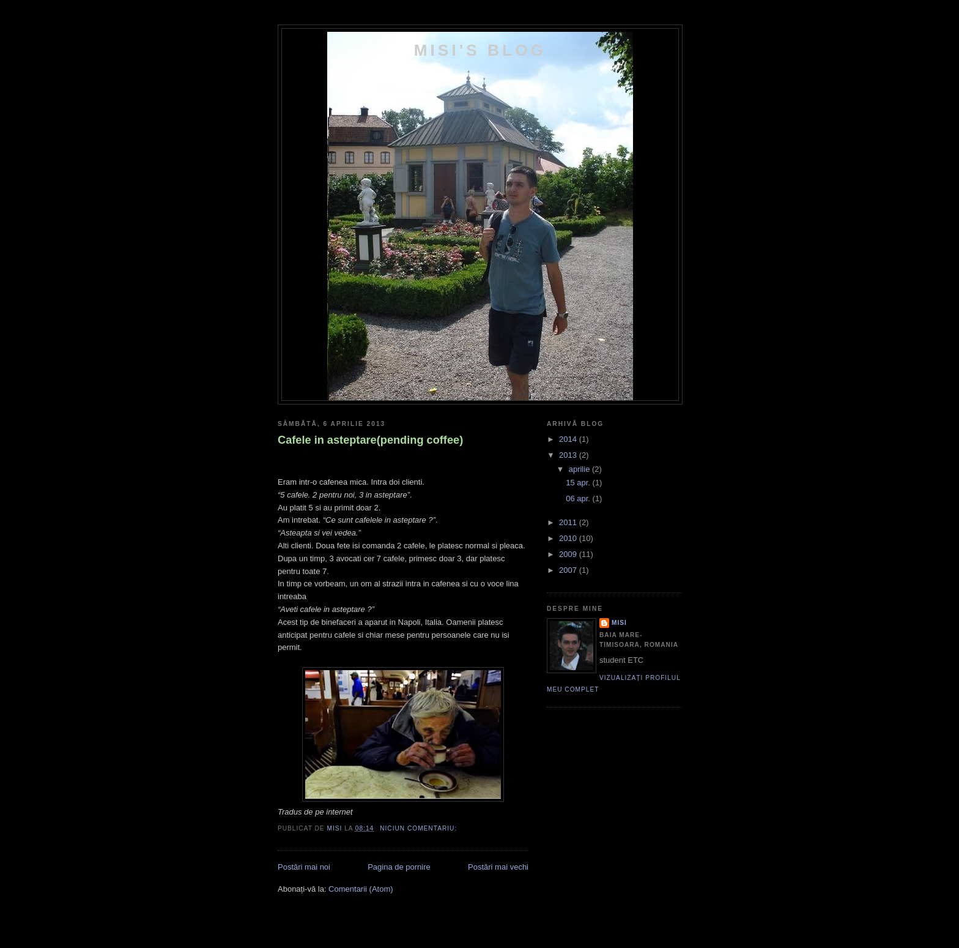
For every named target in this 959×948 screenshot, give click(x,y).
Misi (619, 622)
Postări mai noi (304, 866)
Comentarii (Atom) (360, 889)
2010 (569, 538)
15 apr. (579, 482)
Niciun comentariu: (419, 828)
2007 (569, 570)
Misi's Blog (480, 50)
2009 (569, 554)
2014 (569, 439)
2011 (569, 522)
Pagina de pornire (399, 866)
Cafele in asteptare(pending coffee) (370, 440)
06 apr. (579, 498)
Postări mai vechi (498, 866)
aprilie (580, 469)
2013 (569, 455)
